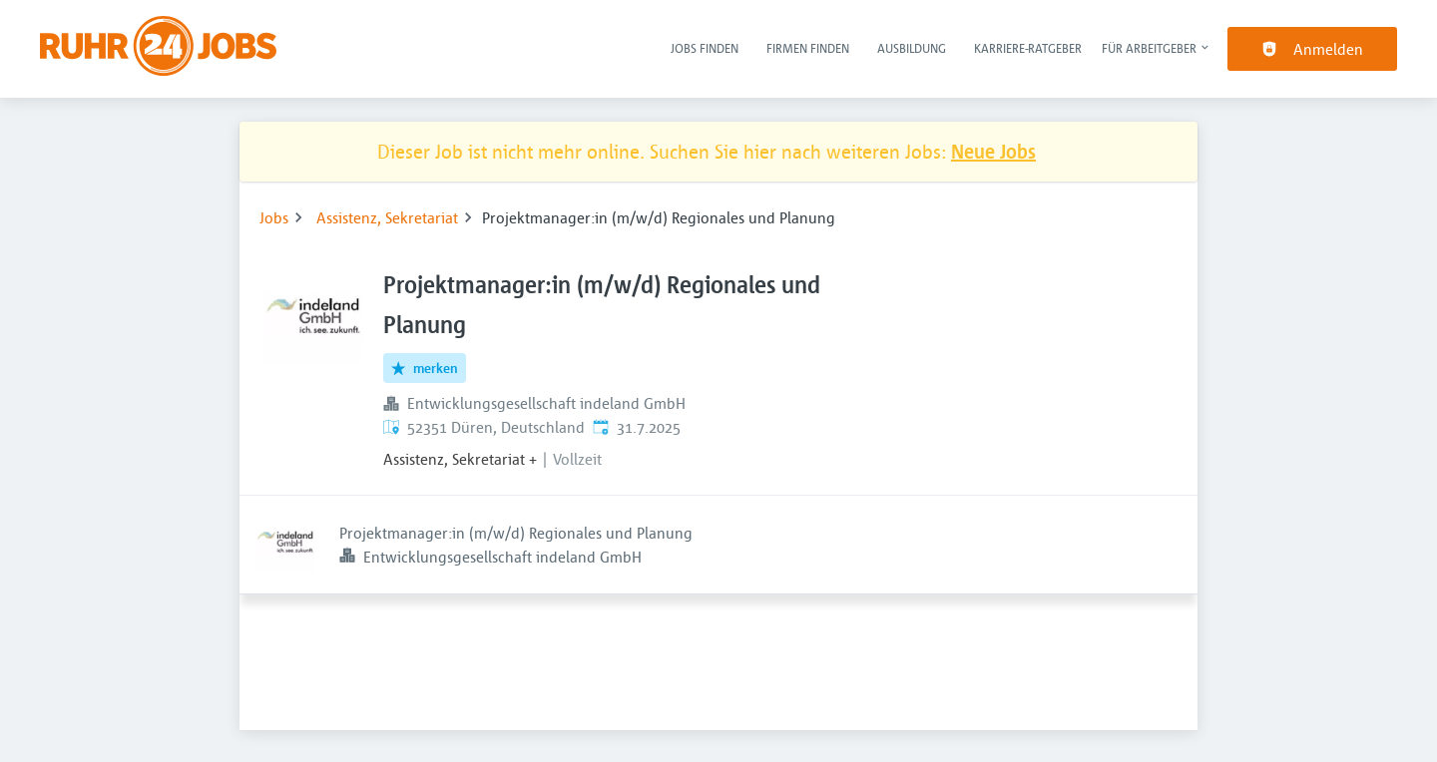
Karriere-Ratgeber (1028, 48)
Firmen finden (807, 48)
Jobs (273, 217)
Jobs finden (704, 48)
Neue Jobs (993, 151)
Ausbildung (911, 48)
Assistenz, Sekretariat (387, 217)
